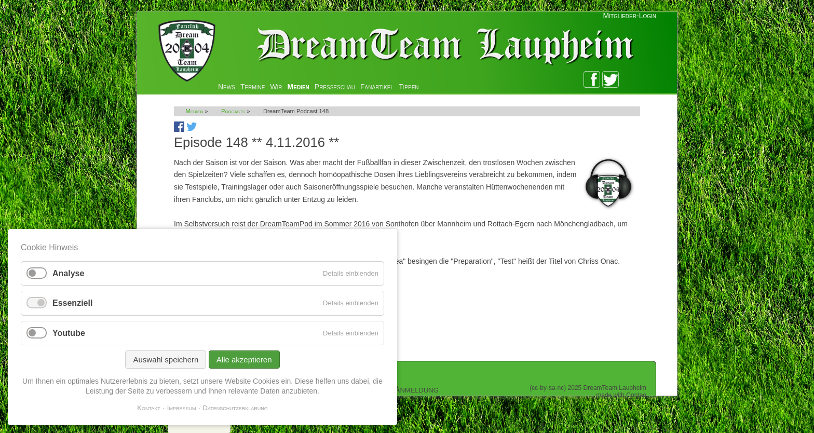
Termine (252, 87)
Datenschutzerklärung (235, 408)
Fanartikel (377, 87)
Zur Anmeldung (407, 389)
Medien (298, 87)
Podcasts (233, 111)
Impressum (181, 408)
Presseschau (335, 87)
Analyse (68, 273)
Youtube (68, 333)
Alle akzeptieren (244, 359)
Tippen (409, 87)
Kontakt (148, 408)
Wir (276, 87)
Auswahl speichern (165, 359)
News (226, 87)
